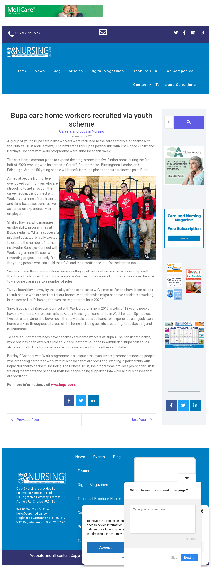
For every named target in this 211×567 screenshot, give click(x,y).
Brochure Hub (144, 71)
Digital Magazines (107, 71)
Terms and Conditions (175, 85)
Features (85, 471)
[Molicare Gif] (54, 15)
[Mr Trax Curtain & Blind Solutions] (174, 298)
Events (99, 457)
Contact (141, 85)
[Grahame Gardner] (174, 285)
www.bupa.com (63, 385)
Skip (174, 557)
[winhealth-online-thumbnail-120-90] (174, 272)
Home (21, 71)
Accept (105, 547)
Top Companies (180, 71)
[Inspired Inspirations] (193, 292)
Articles (76, 71)
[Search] (169, 122)
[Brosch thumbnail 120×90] (193, 279)
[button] (201, 511)
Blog (57, 71)
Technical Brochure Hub (98, 498)
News (40, 71)
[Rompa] (184, 183)
